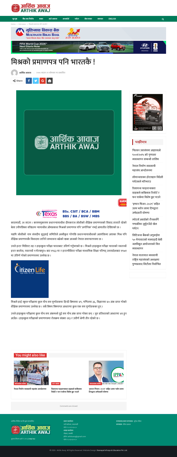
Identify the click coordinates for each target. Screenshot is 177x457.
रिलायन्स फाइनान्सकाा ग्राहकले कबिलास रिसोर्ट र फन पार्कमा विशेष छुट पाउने (146, 193)
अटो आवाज (53, 19)
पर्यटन (77, 19)
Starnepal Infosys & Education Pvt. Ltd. (112, 450)
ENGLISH (112, 19)
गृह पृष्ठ (14, 19)
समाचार (100, 19)
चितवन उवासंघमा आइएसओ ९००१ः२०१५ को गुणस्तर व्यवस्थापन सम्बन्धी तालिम (146, 155)
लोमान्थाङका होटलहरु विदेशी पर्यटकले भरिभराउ (147, 179)
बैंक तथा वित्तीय (28, 19)
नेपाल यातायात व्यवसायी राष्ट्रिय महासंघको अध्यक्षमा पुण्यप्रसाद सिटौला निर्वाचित (146, 260)
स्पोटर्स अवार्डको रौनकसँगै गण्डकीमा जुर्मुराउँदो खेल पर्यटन (145, 224)
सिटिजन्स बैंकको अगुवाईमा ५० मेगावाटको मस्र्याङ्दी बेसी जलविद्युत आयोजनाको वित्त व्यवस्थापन (147, 242)
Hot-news (55, 384)
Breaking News (20, 384)
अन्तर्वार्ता (66, 19)
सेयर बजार (88, 19)
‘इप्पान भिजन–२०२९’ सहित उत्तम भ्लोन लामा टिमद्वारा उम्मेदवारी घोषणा (146, 208)
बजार (41, 19)
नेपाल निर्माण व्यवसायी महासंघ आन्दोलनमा (144, 168)
